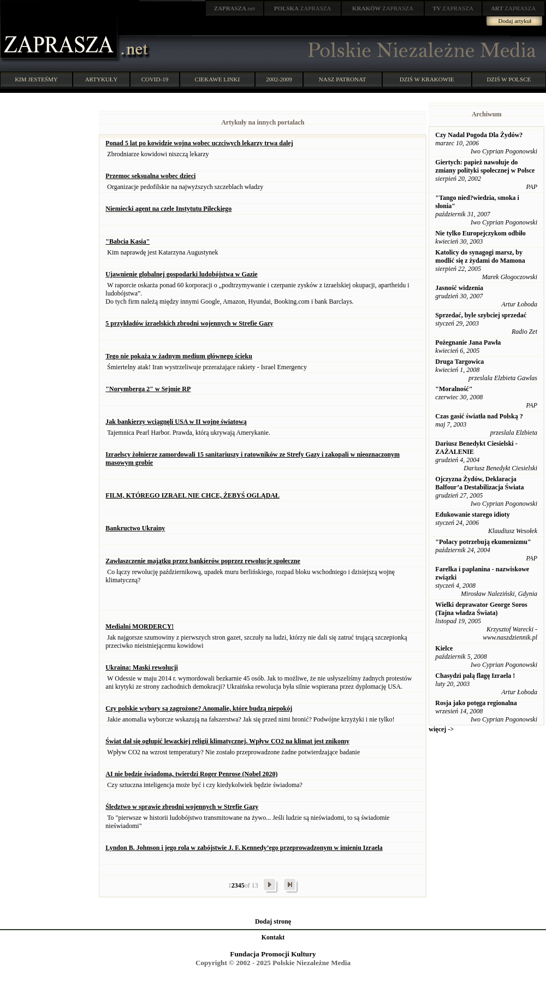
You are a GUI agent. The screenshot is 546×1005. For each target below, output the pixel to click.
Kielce (444, 648)
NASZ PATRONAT (342, 79)
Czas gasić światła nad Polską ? (479, 416)
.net (235, 8)
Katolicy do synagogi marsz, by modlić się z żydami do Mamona (480, 256)
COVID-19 (155, 79)
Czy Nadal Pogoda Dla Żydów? (479, 135)
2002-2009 (279, 79)
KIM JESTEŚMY (36, 79)
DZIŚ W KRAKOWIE (427, 79)
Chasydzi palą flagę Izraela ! (475, 675)
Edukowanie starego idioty (472, 514)
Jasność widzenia (459, 288)
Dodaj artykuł (515, 20)
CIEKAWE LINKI (217, 79)
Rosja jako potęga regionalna (476, 703)
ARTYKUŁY (101, 79)
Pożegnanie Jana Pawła (468, 342)
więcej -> (441, 729)
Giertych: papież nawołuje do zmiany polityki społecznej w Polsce (485, 166)
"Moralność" (453, 389)
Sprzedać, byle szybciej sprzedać (480, 315)
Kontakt (273, 937)
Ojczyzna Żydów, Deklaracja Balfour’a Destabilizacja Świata (479, 483)
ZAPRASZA (302, 8)
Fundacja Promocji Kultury (273, 954)
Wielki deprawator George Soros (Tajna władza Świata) (481, 609)
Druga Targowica (459, 361)
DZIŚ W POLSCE (508, 79)
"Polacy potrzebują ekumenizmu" (483, 542)
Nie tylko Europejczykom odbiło (480, 233)
